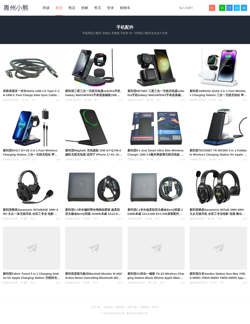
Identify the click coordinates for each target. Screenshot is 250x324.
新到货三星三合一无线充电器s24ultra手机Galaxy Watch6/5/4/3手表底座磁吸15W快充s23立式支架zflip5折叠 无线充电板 (93, 95)
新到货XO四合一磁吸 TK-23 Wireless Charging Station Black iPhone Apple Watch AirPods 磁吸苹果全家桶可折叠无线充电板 (156, 278)
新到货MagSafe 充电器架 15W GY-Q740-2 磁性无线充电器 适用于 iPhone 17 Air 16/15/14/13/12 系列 (93, 154)
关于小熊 (96, 307)
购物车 (125, 8)
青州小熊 (119, 313)
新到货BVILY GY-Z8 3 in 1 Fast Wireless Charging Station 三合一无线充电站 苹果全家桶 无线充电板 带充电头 (30, 154)
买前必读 (108, 307)
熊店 (71, 8)
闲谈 (46, 8)
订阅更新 (144, 307)
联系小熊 (132, 307)
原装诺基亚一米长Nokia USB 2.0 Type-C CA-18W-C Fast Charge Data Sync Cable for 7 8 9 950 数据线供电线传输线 (31, 95)
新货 (58, 8)
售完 (97, 8)
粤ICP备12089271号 (137, 313)
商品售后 (120, 307)
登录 (110, 8)
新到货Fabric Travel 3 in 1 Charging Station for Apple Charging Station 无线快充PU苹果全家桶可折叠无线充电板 (31, 278)
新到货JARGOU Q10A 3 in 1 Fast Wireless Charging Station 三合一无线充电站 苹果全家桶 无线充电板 (218, 95)
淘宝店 (155, 307)
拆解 (84, 8)
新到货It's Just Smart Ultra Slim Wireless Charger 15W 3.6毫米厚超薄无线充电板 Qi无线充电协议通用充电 (156, 154)
